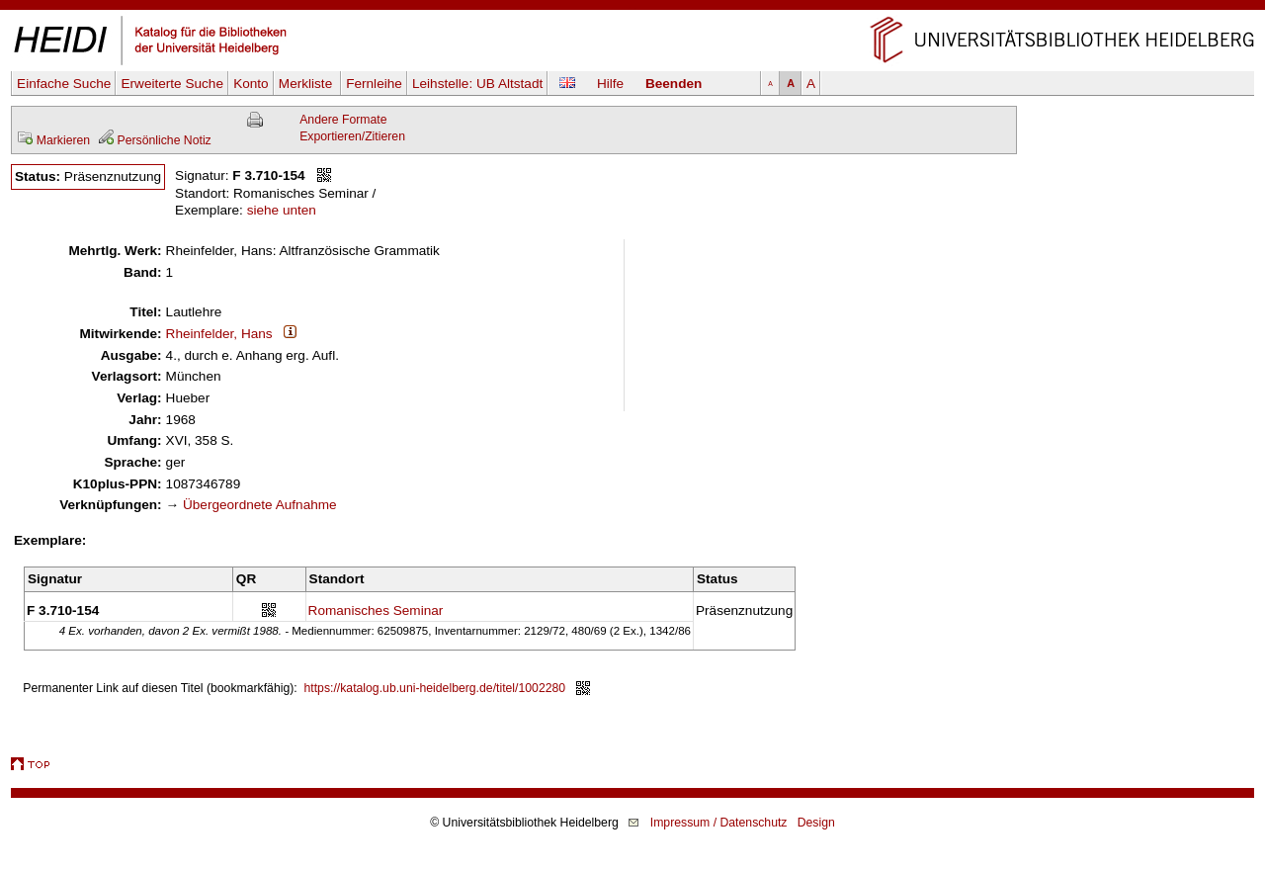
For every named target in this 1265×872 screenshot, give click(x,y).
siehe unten (281, 210)
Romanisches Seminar (376, 610)
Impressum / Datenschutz (719, 822)
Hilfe (610, 83)
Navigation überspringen (633, 8)
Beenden (673, 83)
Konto (251, 83)
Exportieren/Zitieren (352, 136)
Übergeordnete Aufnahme (260, 504)
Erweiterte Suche (172, 83)
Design (816, 822)
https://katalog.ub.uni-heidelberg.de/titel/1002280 (435, 688)
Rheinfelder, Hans (219, 333)
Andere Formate (342, 120)
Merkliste (307, 83)
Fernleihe (374, 83)
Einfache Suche (64, 83)
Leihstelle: (477, 83)
